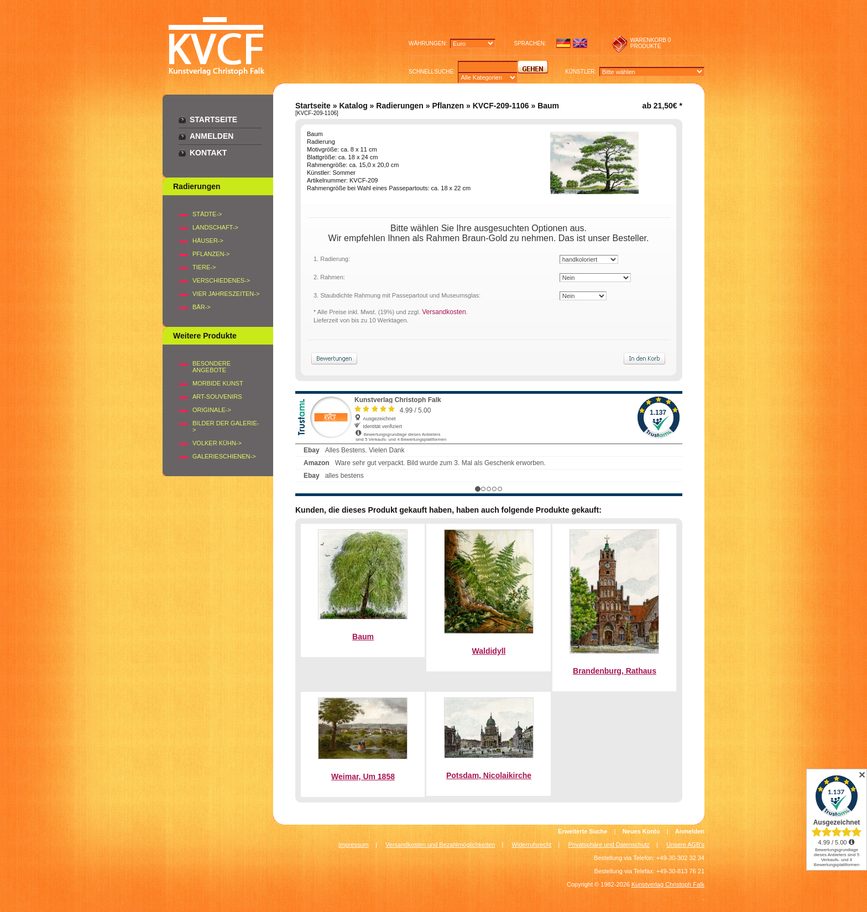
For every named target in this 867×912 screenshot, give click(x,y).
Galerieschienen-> (224, 456)
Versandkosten (444, 312)
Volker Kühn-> (217, 443)
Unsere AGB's (685, 844)
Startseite (213, 119)
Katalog (353, 105)
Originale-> (211, 410)
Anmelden (211, 136)
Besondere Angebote (211, 366)
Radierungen (400, 105)
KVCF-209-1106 (501, 105)
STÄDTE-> (207, 214)
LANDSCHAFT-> (215, 227)
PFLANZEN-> (211, 254)
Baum (363, 636)
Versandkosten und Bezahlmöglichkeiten (440, 844)
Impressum (353, 844)
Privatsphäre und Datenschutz (609, 844)
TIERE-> (204, 267)
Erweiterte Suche (582, 831)
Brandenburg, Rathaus (614, 670)
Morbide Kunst (217, 383)
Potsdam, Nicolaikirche (488, 775)
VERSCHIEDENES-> (221, 280)
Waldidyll (489, 651)
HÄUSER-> (207, 240)
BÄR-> (201, 307)
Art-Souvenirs (217, 396)
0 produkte (650, 43)
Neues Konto (641, 831)
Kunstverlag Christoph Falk (667, 884)
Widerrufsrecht (532, 844)
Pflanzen (448, 105)
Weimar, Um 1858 (363, 776)
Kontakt (208, 152)
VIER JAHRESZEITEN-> (225, 293)
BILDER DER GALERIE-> (225, 426)
